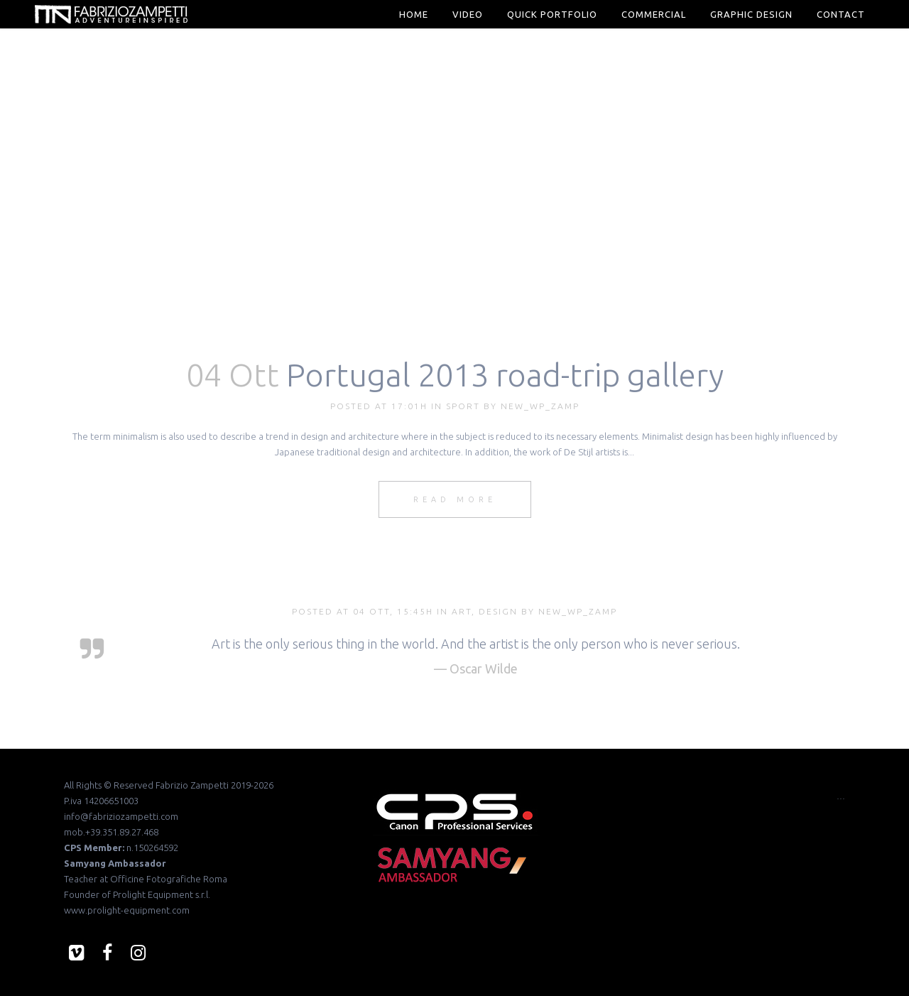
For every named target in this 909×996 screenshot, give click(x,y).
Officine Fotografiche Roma (168, 879)
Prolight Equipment (153, 894)
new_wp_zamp (540, 406)
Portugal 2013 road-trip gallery (505, 375)
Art (462, 611)
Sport (463, 406)
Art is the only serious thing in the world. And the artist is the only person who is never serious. (476, 644)
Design (498, 611)
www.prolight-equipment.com (127, 910)
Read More (454, 499)
